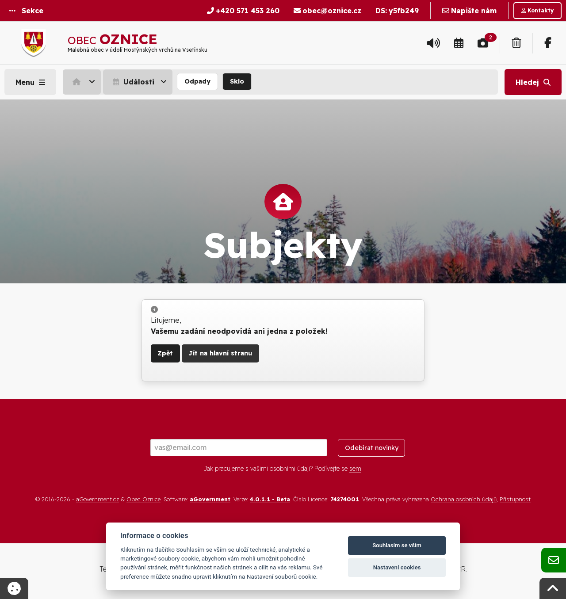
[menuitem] (83, 81)
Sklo (237, 81)
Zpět (165, 353)
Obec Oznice (143, 499)
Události (132, 81)
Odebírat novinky (371, 448)
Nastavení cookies (397, 567)
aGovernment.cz (97, 499)
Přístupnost (515, 499)
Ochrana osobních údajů (464, 499)
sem (355, 469)
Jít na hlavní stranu (220, 353)
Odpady (197, 81)
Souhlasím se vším (396, 545)
